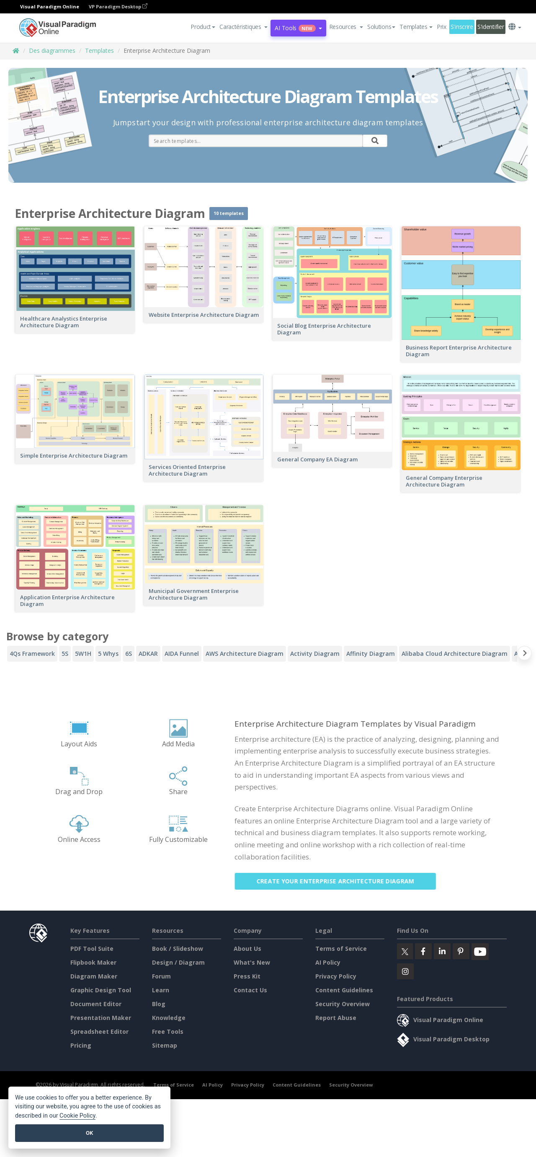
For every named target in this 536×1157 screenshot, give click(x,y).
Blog (158, 1004)
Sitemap (164, 1045)
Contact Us (250, 990)
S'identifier (490, 27)
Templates (99, 50)
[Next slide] (524, 655)
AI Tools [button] (298, 28)
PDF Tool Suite (91, 949)
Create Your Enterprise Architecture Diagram (343, 881)
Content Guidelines (344, 990)
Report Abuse (335, 1018)
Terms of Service (341, 949)
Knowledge (169, 1018)
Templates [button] (415, 27)
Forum (161, 976)
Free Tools (167, 1031)
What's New (252, 962)
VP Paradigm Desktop (118, 6)
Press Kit (247, 976)
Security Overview (342, 1004)
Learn (160, 990)
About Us (247, 949)
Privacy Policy (335, 976)
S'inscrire (462, 27)
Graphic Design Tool (100, 990)
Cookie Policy (77, 1115)
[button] (243, 27)
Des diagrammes (52, 50)
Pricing (80, 1045)
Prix (441, 27)
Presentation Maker (100, 1018)
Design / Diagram (178, 962)
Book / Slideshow (177, 949)
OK (89, 1133)
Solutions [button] (381, 27)
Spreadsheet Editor (99, 1031)
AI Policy (327, 962)
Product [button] (203, 27)
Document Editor (95, 1004)
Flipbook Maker (93, 962)
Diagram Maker (93, 976)
